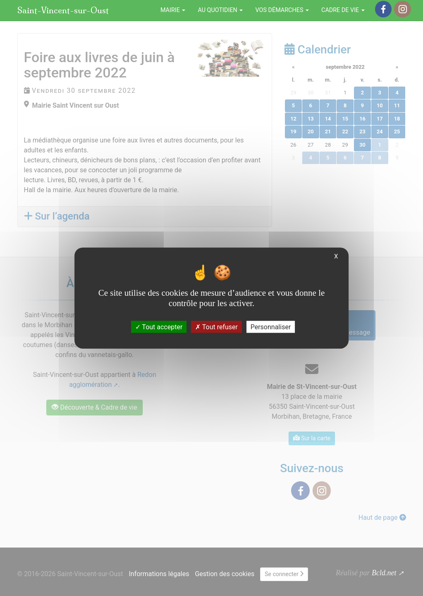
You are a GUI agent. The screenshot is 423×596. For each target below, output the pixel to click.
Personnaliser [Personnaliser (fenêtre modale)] (271, 327)
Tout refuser (216, 327)
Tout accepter (159, 327)
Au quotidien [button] (220, 10)
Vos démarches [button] (282, 10)
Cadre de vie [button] (343, 10)
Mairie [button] (173, 10)
